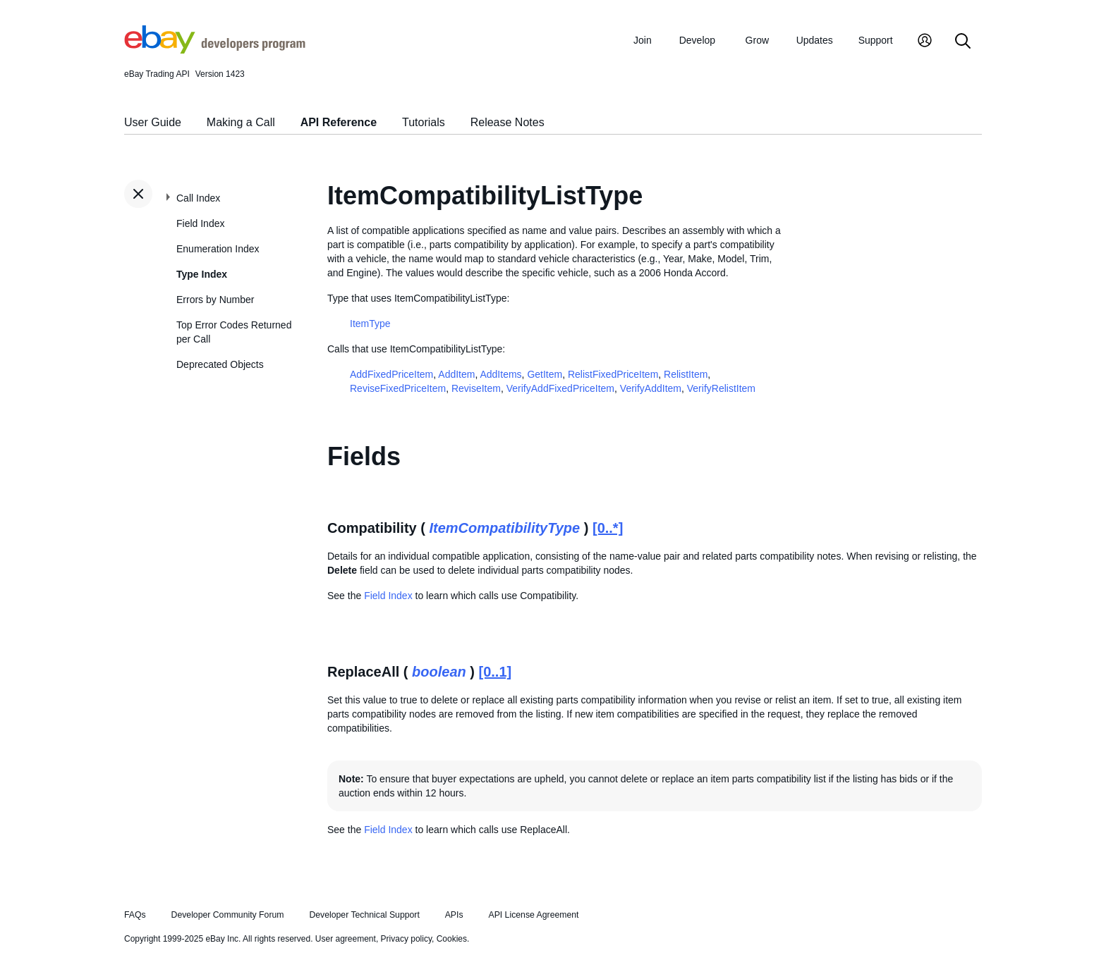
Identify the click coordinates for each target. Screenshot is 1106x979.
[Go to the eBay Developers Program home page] (214, 50)
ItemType (370, 323)
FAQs (135, 915)
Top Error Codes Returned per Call (233, 332)
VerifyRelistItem (721, 388)
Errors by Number (215, 299)
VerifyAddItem (650, 388)
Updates (814, 40)
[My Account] (924, 42)
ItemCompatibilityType (504, 528)
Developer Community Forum (227, 915)
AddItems (500, 374)
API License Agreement (533, 915)
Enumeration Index (218, 248)
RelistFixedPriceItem (613, 374)
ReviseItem (476, 388)
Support (875, 40)
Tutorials (423, 122)
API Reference (338, 122)
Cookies (452, 939)
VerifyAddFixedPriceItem (560, 388)
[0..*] (607, 528)
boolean (439, 671)
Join (642, 40)
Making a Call (241, 122)
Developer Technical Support (364, 915)
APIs (454, 915)
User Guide (152, 122)
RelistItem (685, 374)
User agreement (345, 939)
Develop (697, 40)
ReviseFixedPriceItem (398, 388)
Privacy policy (406, 939)
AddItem (456, 374)
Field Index (200, 223)
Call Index (198, 198)
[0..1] (495, 671)
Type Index (201, 274)
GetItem (544, 374)
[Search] (962, 42)
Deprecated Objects (220, 364)
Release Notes (507, 122)
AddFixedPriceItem (391, 374)
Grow (757, 40)
